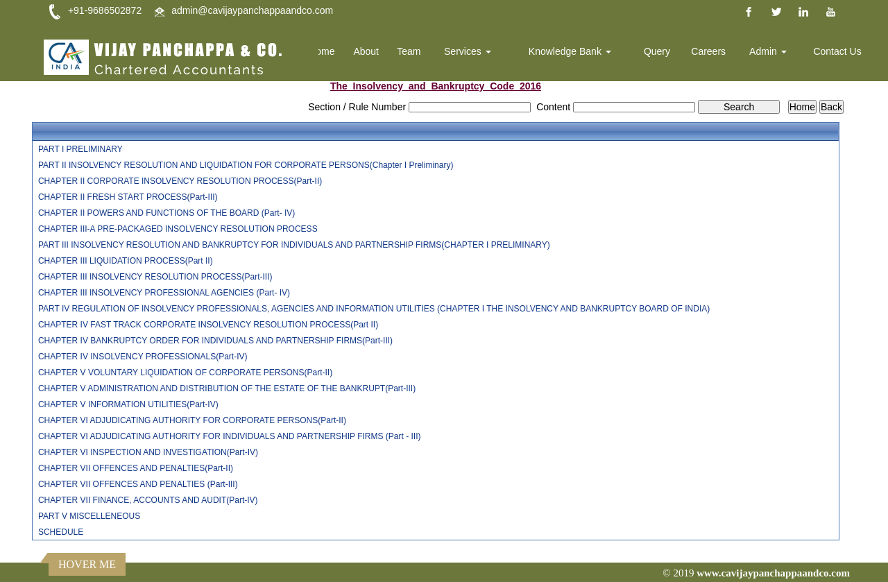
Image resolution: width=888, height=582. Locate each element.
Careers (710, 52)
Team (415, 52)
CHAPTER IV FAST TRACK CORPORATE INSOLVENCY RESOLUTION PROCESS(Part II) (208, 324)
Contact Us (838, 52)
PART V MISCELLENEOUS (89, 516)
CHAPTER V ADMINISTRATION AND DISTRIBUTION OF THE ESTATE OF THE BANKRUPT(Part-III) (227, 388)
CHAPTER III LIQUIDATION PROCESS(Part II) (125, 261)
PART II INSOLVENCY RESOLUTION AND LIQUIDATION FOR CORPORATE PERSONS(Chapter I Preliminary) (246, 165)
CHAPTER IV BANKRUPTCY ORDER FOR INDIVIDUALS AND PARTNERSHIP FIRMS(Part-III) (215, 340)
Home (328, 52)
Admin (769, 52)
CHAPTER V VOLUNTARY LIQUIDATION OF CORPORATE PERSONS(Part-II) (185, 372)
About (373, 52)
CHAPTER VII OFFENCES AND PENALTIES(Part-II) (135, 468)
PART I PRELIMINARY (80, 149)
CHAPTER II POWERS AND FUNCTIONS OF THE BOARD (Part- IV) (166, 213)
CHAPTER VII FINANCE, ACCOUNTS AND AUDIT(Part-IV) (148, 500)
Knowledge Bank (573, 52)
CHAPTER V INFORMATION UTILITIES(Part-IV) (128, 404)
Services (472, 52)
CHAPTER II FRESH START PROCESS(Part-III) (128, 197)
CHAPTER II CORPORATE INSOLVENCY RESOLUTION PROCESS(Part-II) (180, 181)
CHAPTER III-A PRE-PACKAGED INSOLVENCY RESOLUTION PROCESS (178, 229)
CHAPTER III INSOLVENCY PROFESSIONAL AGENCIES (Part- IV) (164, 293)
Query (660, 52)
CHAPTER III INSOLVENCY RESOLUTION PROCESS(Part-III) (155, 277)
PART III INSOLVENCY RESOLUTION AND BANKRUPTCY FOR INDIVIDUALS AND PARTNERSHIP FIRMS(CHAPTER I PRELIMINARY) (294, 245)
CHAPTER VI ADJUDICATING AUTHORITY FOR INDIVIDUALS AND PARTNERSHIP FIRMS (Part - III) (229, 436)
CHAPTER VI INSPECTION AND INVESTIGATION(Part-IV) (148, 452)
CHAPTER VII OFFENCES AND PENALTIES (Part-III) (138, 484)
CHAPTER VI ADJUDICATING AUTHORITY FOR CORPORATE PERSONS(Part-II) (192, 420)
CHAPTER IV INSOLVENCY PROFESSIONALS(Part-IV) (143, 356)
